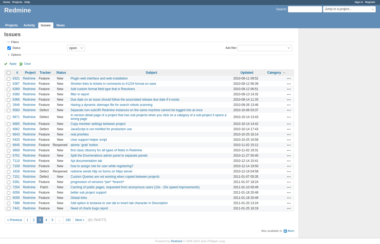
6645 (16, 145)
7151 (16, 177)
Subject (151, 72)
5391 (16, 182)
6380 (16, 94)
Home (6, 2)
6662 (16, 129)
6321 (16, 78)
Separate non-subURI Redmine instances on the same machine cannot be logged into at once (136, 110)
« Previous (14, 220)
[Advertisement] (325, 111)
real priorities (79, 134)
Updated (247, 72)
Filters (15, 42)
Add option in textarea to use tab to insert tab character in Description (119, 203)
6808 (16, 150)
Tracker (45, 72)
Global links (78, 198)
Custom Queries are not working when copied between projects (114, 177)
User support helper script (88, 140)
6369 (16, 89)
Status (16, 47)
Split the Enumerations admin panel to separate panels (109, 155)
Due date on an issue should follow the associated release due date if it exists (124, 99)
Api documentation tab (86, 161)
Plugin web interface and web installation (99, 78)
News (60, 25)
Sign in (359, 2)
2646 (16, 105)
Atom (291, 230)
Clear (27, 63)
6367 (16, 84)
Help (27, 2)
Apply (13, 63)
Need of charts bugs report (89, 208)
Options (16, 54)
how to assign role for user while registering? (101, 166)
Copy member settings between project (97, 124)
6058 (16, 192)
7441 (16, 208)
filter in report (79, 94)
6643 (16, 134)
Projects (17, 2)
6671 (16, 117)
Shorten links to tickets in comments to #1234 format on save (113, 84)
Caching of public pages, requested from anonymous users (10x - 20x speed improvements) (135, 187)
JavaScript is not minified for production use (101, 129)
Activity (29, 25)
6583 (16, 110)
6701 (16, 155)
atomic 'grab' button (84, 145)
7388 (16, 203)
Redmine (29, 78)
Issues (46, 25)
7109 (16, 166)
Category (274, 72)
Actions (289, 78)
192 (68, 220)
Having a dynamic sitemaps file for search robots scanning (111, 105)
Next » (79, 220)
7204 (16, 187)
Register (370, 2)
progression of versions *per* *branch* (97, 182)
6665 (16, 124)
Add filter (231, 47)
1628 (16, 171)
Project (30, 72)
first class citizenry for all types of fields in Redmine (106, 150)
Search (281, 9)
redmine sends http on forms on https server (101, 171)
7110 (16, 161)
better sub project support (88, 192)
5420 (16, 140)
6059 (16, 198)
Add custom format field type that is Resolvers (102, 89)
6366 (16, 99)
